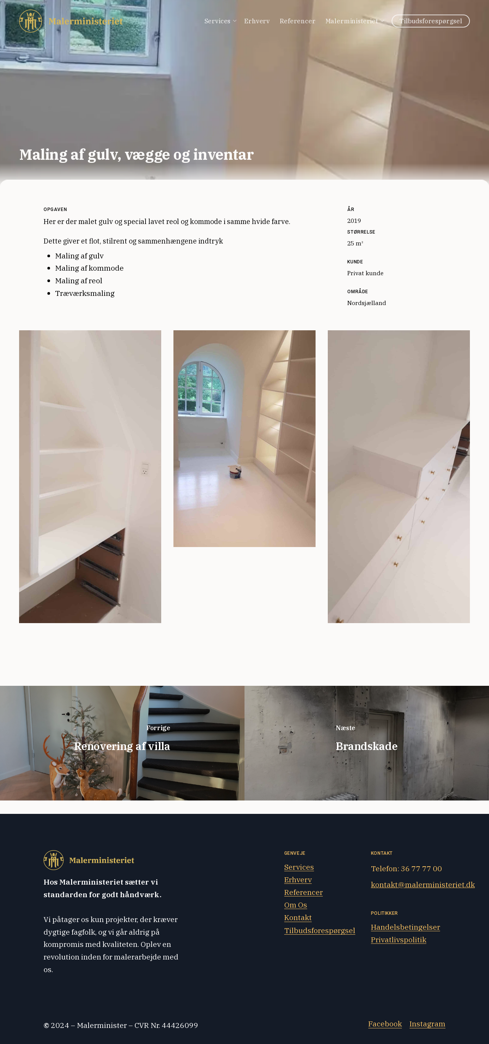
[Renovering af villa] (122, 743)
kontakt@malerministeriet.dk (423, 884)
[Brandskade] (366, 743)
